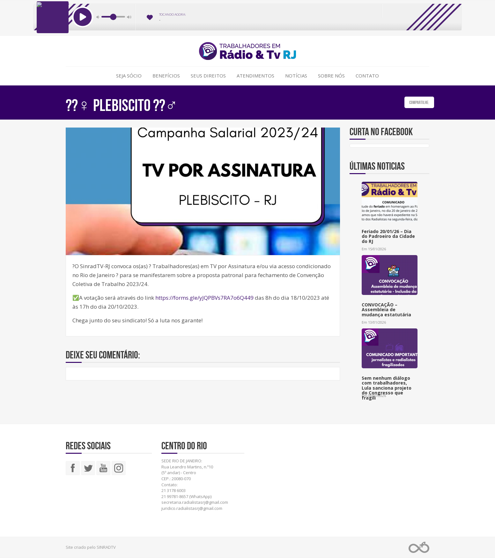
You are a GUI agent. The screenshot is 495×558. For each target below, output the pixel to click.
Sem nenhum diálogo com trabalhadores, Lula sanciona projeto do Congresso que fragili (386, 388)
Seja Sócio (129, 75)
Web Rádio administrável (419, 547)
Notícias (296, 75)
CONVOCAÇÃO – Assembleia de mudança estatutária (386, 310)
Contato (367, 75)
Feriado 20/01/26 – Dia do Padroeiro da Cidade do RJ (388, 236)
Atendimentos (255, 75)
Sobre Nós (331, 75)
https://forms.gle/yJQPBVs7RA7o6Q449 (204, 297)
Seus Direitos (208, 75)
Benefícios (166, 75)
